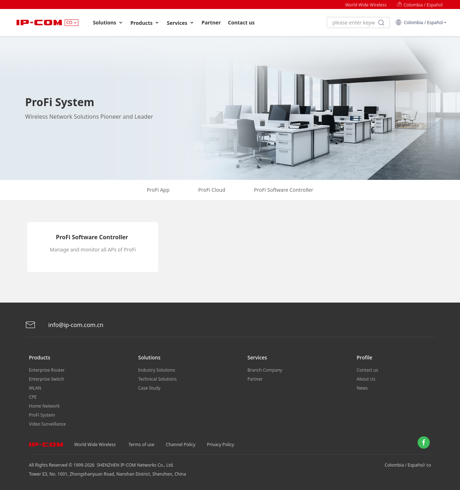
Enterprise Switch (46, 379)
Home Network (44, 406)
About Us (366, 379)
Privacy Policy (220, 444)
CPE (33, 397)
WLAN (35, 388)
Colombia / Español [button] (419, 22)
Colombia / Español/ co (408, 465)
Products (145, 22)
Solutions (108, 22)
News (362, 388)
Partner (211, 22)
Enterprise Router (47, 370)
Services (180, 22)
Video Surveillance (47, 424)
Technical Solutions (157, 379)
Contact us (241, 22)
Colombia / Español (420, 5)
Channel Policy (181, 444)
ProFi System (42, 415)
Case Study (149, 388)
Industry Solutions (156, 370)
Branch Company (265, 370)
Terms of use (142, 444)
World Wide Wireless (365, 5)
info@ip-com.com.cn (64, 325)
